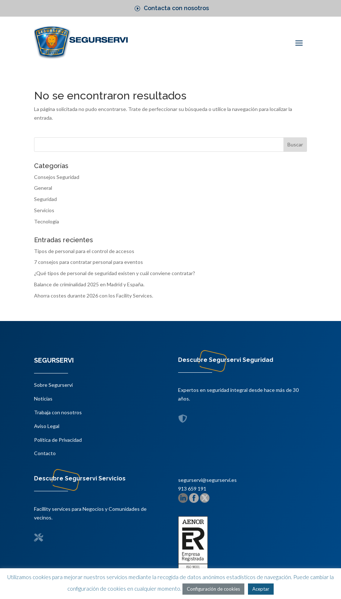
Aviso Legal (46, 426)
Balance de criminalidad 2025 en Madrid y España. (89, 284)
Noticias (43, 398)
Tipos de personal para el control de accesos (84, 251)
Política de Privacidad (58, 440)
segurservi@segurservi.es (207, 480)
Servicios (44, 210)
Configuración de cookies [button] (213, 589)
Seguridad (45, 199)
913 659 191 (192, 488)
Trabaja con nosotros (58, 412)
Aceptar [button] (260, 589)
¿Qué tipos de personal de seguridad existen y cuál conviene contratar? (114, 273)
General (43, 188)
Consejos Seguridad (56, 177)
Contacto (45, 453)
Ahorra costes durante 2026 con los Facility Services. (93, 295)
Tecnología (46, 221)
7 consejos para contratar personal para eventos (88, 262)
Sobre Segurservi (53, 385)
